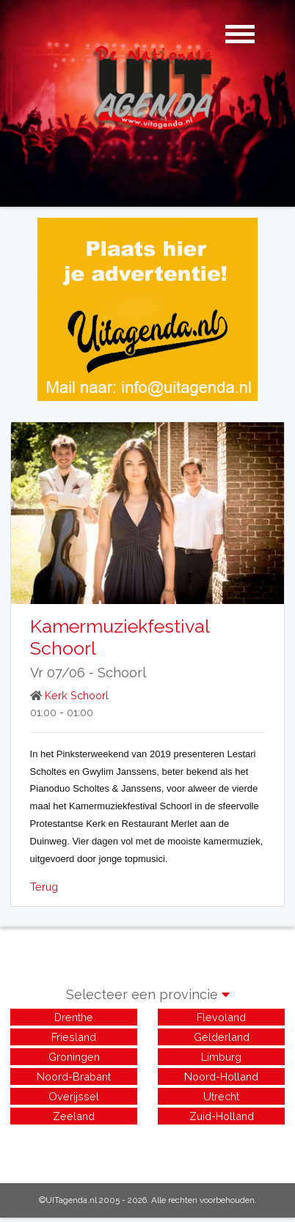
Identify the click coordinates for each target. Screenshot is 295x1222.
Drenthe (73, 1017)
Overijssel (73, 1096)
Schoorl (122, 672)
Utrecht (221, 1096)
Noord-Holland (221, 1076)
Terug (44, 886)
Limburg (221, 1056)
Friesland (73, 1037)
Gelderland (222, 1037)
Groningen (74, 1056)
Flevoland (221, 1017)
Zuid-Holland (221, 1116)
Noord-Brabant (74, 1076)
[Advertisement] (147, 1145)
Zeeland (74, 1116)
